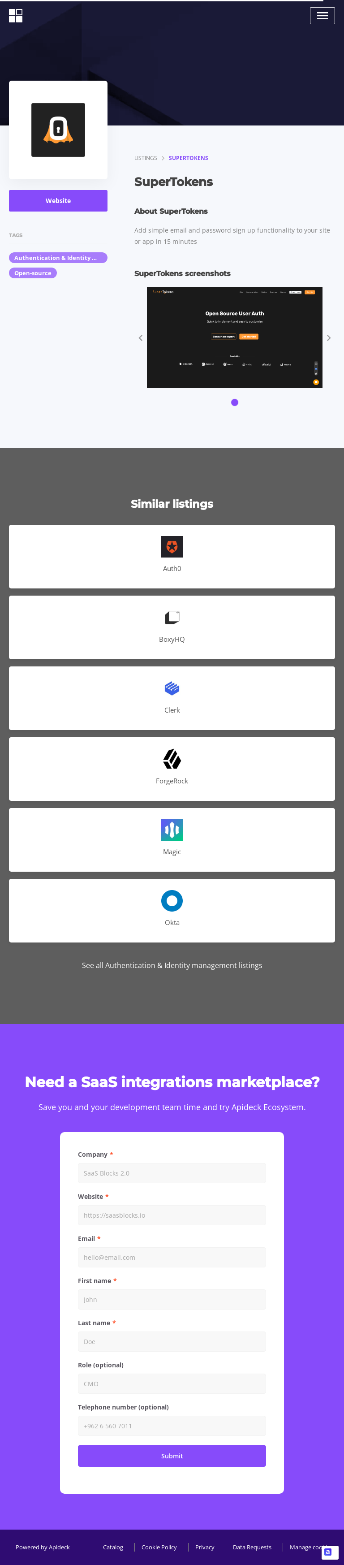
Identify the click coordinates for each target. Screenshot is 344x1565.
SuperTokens (188, 158)
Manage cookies (311, 1547)
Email (86, 1238)
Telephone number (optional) (123, 1407)
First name (94, 1280)
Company (93, 1154)
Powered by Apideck (43, 1547)
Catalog (113, 1547)
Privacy (205, 1547)
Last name (94, 1323)
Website (58, 200)
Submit (172, 1456)
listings (145, 158)
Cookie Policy (159, 1547)
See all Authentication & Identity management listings (172, 965)
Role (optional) (101, 1365)
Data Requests (252, 1547)
